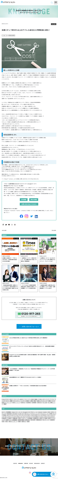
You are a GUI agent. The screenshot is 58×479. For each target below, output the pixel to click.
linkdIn (45, 412)
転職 (19, 421)
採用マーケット (16, 402)
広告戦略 (30, 418)
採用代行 (23, 402)
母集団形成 (38, 420)
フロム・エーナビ (21, 416)
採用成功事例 (12, 35)
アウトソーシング (35, 413)
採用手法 (39, 402)
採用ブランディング (6, 402)
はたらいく (27, 413)
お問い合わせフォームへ (30, 326)
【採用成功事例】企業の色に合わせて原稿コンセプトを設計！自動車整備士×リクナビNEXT (47, 286)
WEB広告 (9, 413)
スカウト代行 (34, 415)
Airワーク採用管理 (6, 412)
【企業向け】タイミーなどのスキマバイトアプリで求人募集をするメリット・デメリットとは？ (47, 259)
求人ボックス (46, 420)
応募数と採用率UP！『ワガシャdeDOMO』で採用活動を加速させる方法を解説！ (9, 259)
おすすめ (15, 413)
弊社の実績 (34, 199)
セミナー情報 (9, 401)
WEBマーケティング (25, 399)
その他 (39, 399)
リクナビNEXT (35, 416)
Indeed (40, 412)
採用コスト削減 (43, 418)
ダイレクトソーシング (19, 401)
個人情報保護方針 (24, 309)
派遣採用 (52, 420)
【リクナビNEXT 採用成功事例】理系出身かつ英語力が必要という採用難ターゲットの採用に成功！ (29, 286)
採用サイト (8, 420)
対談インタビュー (22, 418)
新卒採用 (33, 420)
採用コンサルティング (42, 401)
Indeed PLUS (5, 399)
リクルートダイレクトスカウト (47, 416)
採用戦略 (34, 402)
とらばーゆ (4, 35)
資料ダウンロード (13, 421)
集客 (5, 404)
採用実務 (29, 402)
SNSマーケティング (14, 399)
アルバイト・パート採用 (46, 413)
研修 (3, 421)
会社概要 (23, 199)
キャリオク (27, 415)
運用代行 (24, 421)
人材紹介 (27, 401)
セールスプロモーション (44, 415)
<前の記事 (4, 230)
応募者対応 (36, 418)
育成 (6, 421)
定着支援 (15, 418)
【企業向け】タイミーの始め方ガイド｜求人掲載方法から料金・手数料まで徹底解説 (29, 259)
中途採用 (4, 418)
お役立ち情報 (34, 399)
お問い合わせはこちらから (29, 204)
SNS (49, 412)
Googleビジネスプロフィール (30, 412)
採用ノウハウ (52, 401)
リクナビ (28, 416)
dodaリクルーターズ (17, 412)
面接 (28, 421)
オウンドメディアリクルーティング (15, 415)
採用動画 (15, 420)
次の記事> (54, 230)
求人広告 (53, 24)
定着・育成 (33, 401)
